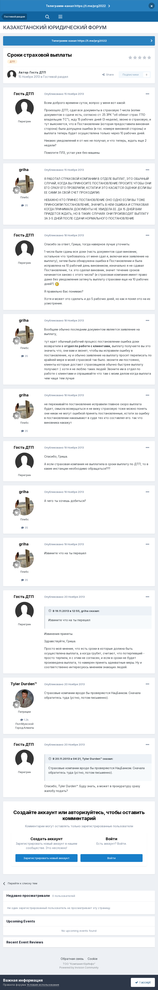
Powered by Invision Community (79, 967)
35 (24, 205)
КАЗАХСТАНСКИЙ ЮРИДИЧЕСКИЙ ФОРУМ (55, 27)
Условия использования (43, 984)
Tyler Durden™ (23, 684)
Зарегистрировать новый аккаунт (46, 858)
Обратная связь (72, 958)
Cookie (93, 958)
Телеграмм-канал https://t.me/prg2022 (76, 6)
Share (108, 74)
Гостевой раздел (55, 76)
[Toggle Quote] (50, 610)
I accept (143, 982)
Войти (111, 858)
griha (24, 169)
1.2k (24, 719)
